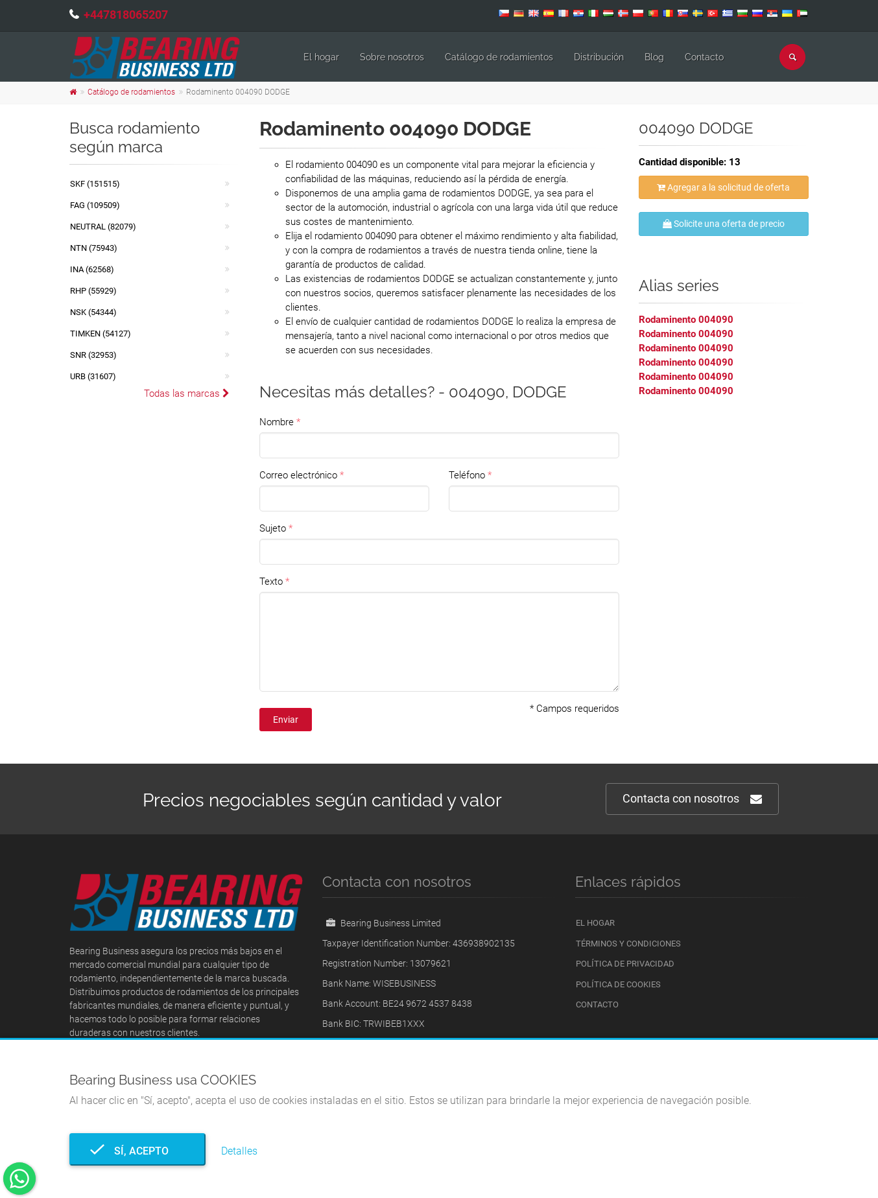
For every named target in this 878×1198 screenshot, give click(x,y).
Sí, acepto (137, 1151)
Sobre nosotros (392, 57)
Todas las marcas (187, 393)
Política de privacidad (625, 964)
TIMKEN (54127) (100, 333)
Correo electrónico (298, 475)
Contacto (704, 57)
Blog (654, 57)
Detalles (239, 1151)
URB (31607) (93, 376)
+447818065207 (126, 14)
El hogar (321, 57)
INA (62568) (92, 269)
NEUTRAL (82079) (103, 226)
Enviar (285, 719)
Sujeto (272, 528)
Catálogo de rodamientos (499, 57)
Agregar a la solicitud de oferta (723, 187)
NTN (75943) (93, 248)
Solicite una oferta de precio (724, 223)
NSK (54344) (93, 312)
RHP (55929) (93, 291)
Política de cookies (618, 984)
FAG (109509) (95, 205)
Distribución (599, 57)
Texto (271, 581)
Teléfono (467, 475)
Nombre (276, 422)
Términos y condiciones (628, 943)
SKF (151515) (95, 184)
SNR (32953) (93, 355)
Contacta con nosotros (692, 799)
